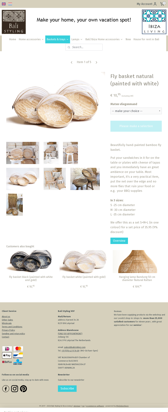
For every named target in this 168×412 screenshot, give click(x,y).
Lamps (77, 39)
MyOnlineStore (122, 406)
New (128, 39)
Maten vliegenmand (123, 104)
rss (83, 406)
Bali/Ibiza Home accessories (104, 39)
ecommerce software (95, 406)
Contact (5, 337)
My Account (147, 4)
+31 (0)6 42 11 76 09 (70, 350)
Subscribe (67, 388)
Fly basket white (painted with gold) (83, 276)
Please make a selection (136, 126)
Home (12, 39)
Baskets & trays (58, 39)
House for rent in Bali (146, 39)
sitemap (77, 406)
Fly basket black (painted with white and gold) (31, 278)
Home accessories (31, 39)
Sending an (7, 333)
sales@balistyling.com (74, 347)
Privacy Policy (8, 330)
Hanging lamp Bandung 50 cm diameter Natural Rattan (137, 278)
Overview (119, 241)
